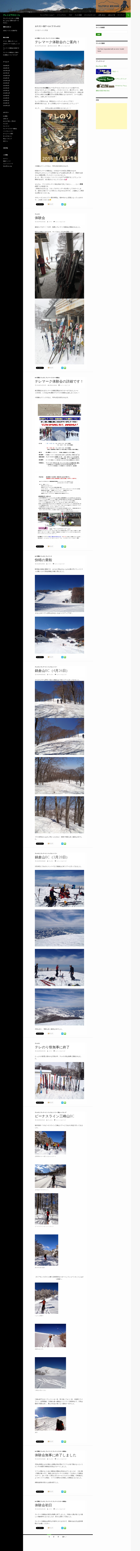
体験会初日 (43, 1505)
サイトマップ (121, 15)
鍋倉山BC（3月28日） (52, 857)
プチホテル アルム (111, 86)
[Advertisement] (111, 116)
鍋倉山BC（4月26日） (52, 670)
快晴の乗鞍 (43, 560)
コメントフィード (8, 163)
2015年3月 (6, 85)
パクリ (50, 221)
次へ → (64, 1537)
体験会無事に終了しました (55, 1455)
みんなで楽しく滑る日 (9, 121)
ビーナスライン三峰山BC (54, 1116)
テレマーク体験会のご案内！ (57, 42)
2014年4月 (6, 95)
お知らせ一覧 (111, 15)
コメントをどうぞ (65, 46)
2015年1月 (6, 90)
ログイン (5, 158)
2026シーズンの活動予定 (10, 30)
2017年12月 (6, 70)
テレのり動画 (78, 15)
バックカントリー (52, 667)
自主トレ (5, 141)
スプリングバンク (111, 79)
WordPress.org (7, 166)
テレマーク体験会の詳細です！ (59, 381)
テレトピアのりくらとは (46, 15)
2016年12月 (6, 75)
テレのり (42, 38)
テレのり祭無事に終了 (52, 1047)
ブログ (70, 15)
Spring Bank (53, 46)
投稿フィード (7, 161)
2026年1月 (6, 68)
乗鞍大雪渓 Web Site (102, 90)
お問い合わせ (101, 15)
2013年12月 (6, 105)
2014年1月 (6, 103)
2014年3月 (6, 98)
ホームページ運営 (8, 133)
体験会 (40, 218)
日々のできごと (7, 136)
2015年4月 (6, 83)
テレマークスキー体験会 (52, 38)
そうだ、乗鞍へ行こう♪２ (10, 41)
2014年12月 (6, 93)
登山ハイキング (62, 1112)
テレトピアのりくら (11, 15)
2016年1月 (6, 78)
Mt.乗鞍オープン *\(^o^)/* (10, 55)
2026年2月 (6, 65)
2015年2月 (6, 88)
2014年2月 (6, 100)
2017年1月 (6, 73)
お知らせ (5, 118)
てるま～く (107, 71)
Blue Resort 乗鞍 (101, 66)
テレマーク (49, 556)
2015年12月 (6, 80)
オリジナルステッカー (90, 15)
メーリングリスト (61, 15)
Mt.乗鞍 (37, 38)
